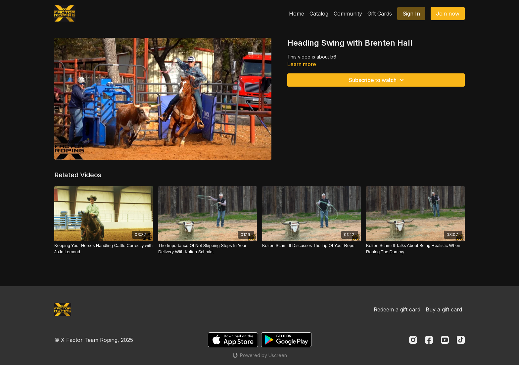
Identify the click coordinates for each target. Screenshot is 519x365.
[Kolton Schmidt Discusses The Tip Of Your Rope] (311, 245)
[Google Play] (286, 339)
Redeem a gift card (397, 309)
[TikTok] (461, 340)
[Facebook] (429, 340)
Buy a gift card (444, 309)
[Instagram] (413, 340)
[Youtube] (445, 340)
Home (296, 13)
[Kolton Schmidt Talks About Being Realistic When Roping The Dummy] (415, 248)
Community (348, 13)
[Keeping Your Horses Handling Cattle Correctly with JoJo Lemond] (103, 248)
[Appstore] (233, 339)
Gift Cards (379, 13)
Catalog (318, 13)
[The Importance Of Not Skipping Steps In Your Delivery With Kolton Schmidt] (207, 248)
